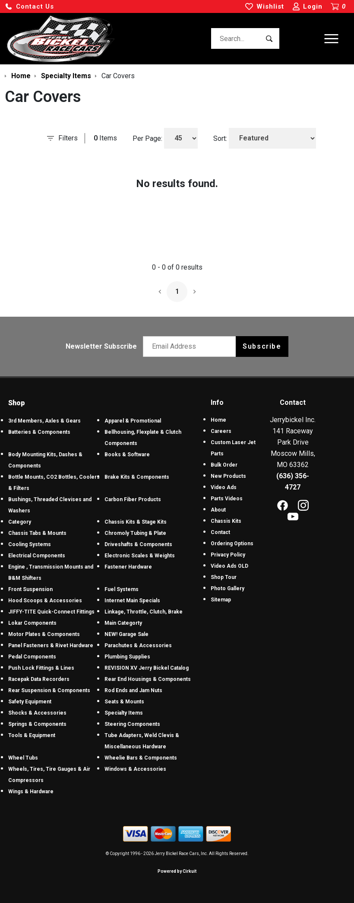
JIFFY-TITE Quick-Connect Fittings (51, 612)
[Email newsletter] (191, 346)
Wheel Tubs (23, 758)
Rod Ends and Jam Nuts (133, 690)
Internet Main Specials (132, 601)
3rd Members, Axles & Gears (44, 421)
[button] (29, 7)
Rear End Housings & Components (147, 679)
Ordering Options (232, 544)
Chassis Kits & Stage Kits (135, 522)
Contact (220, 532)
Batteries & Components (39, 432)
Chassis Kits (226, 521)
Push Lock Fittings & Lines (41, 668)
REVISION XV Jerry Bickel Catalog (146, 668)
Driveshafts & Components (138, 544)
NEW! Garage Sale (126, 634)
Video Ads (224, 487)
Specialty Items (123, 713)
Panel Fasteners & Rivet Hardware (50, 645)
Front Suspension (30, 589)
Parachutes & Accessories (138, 645)
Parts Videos (227, 499)
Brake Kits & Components (136, 477)
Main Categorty (123, 623)
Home (218, 420)
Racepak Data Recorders (39, 679)
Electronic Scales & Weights (139, 556)
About (218, 510)
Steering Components (132, 724)
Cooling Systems (29, 544)
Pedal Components (32, 657)
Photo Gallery (227, 588)
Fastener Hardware (128, 567)
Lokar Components (32, 623)
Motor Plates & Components (44, 634)
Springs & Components (37, 724)
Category (19, 522)
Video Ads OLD (229, 566)
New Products (228, 476)
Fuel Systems (121, 589)
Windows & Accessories (135, 769)
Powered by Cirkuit (177, 871)
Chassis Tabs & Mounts (37, 533)
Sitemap (221, 600)
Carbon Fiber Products (132, 499)
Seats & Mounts (124, 702)
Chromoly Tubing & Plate (135, 533)
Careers (221, 431)
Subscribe (262, 346)
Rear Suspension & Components (49, 690)
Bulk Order (224, 465)
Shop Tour (224, 577)
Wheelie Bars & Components (140, 758)
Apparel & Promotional (132, 421)
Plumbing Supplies (127, 657)
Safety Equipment (29, 702)
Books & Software (127, 455)
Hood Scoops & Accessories (45, 601)
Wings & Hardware (31, 792)
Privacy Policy (228, 555)
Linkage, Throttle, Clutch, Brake (143, 612)
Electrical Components (36, 556)
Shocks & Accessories (37, 713)
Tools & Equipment (31, 735)
